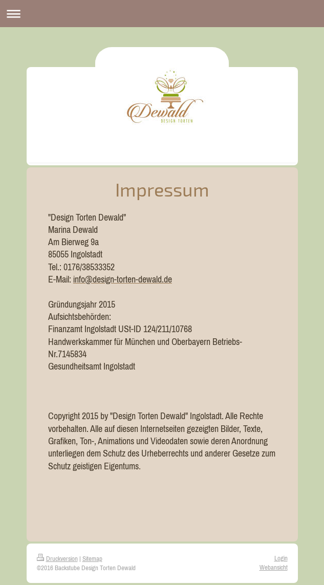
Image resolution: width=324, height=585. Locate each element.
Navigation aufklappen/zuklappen (162, 14)
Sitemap (92, 558)
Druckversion (57, 558)
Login (281, 558)
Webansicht (274, 567)
